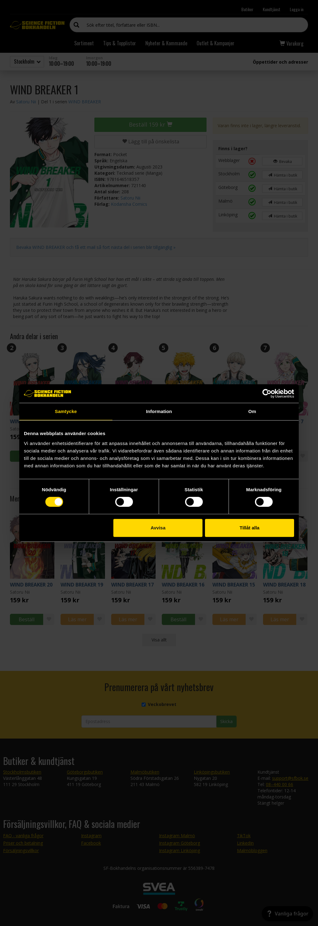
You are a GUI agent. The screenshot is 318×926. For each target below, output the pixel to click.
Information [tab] (159, 411)
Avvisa (158, 527)
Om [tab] (252, 411)
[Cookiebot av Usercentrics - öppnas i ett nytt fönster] (267, 393)
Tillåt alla (249, 527)
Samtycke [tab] (66, 411)
